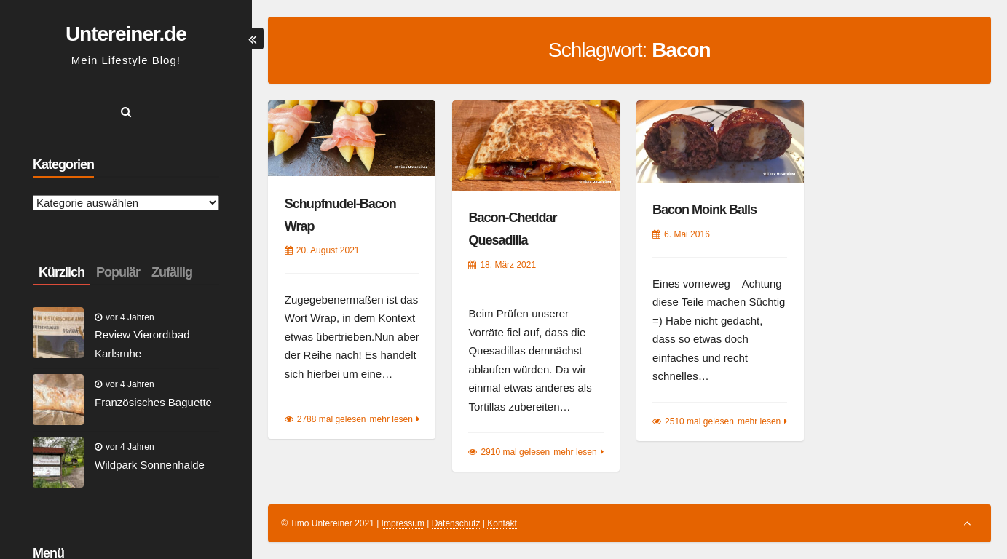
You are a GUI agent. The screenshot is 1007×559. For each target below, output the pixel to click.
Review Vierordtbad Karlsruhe (142, 344)
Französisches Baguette (153, 402)
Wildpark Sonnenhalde (150, 465)
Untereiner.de (126, 34)
